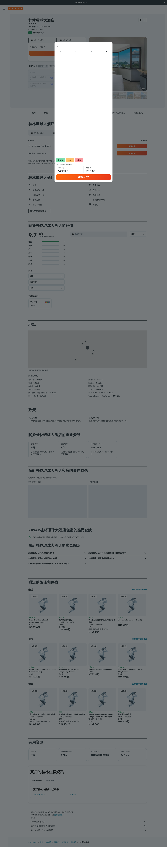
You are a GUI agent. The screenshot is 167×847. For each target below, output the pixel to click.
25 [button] (57, 84)
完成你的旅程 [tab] (37, 780)
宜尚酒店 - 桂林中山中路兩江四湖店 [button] (72, 714)
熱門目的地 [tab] (50, 780)
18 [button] (57, 78)
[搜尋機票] (4, 15)
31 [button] (52, 90)
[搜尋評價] (100, 234)
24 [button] (52, 84)
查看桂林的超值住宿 (139, 639)
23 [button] (46, 84)
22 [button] (80, 78)
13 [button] (68, 73)
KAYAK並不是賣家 (89, 821)
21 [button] (74, 78)
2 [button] (46, 67)
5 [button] (63, 67)
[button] (164, 2)
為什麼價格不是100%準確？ (89, 830)
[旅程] (4, 53)
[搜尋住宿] (4, 20)
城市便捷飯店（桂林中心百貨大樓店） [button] (43, 714)
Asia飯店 (48, 842)
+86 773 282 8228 (35, 29)
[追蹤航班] (4, 42)
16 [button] (46, 78)
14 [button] (74, 73)
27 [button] (69, 84)
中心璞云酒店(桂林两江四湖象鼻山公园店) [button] (101, 621)
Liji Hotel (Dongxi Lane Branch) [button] (130, 620)
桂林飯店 (73, 795)
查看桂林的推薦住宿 (139, 684)
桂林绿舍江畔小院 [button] (65, 620)
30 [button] (46, 90)
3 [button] (51, 67)
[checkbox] (40, 303)
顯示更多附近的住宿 (139, 589)
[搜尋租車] (4, 25)
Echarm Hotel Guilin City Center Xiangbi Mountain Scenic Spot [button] (100, 715)
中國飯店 (56, 842)
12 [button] (63, 73)
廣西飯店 (65, 842)
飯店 (41, 842)
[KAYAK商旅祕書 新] (4, 47)
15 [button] (80, 73)
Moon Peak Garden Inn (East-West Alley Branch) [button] (131, 670)
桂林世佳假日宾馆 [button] (124, 714)
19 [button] (63, 78)
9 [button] (46, 73)
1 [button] (79, 62)
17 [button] (52, 78)
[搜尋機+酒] (4, 30)
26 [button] (63, 84)
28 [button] (74, 84)
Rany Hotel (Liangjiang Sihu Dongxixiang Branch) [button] (39, 621)
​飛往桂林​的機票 (39, 795)
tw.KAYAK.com (32, 842)
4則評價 (40, 32)
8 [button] (79, 67)
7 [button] (74, 67)
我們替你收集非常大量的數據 (89, 826)
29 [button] (80, 84)
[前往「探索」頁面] (4, 37)
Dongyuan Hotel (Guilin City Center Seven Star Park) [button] (42, 670)
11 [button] (57, 73)
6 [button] (68, 67)
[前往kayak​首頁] (15, 8)
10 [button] (52, 73)
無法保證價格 (58, 815)
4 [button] (57, 67)
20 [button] (68, 78)
